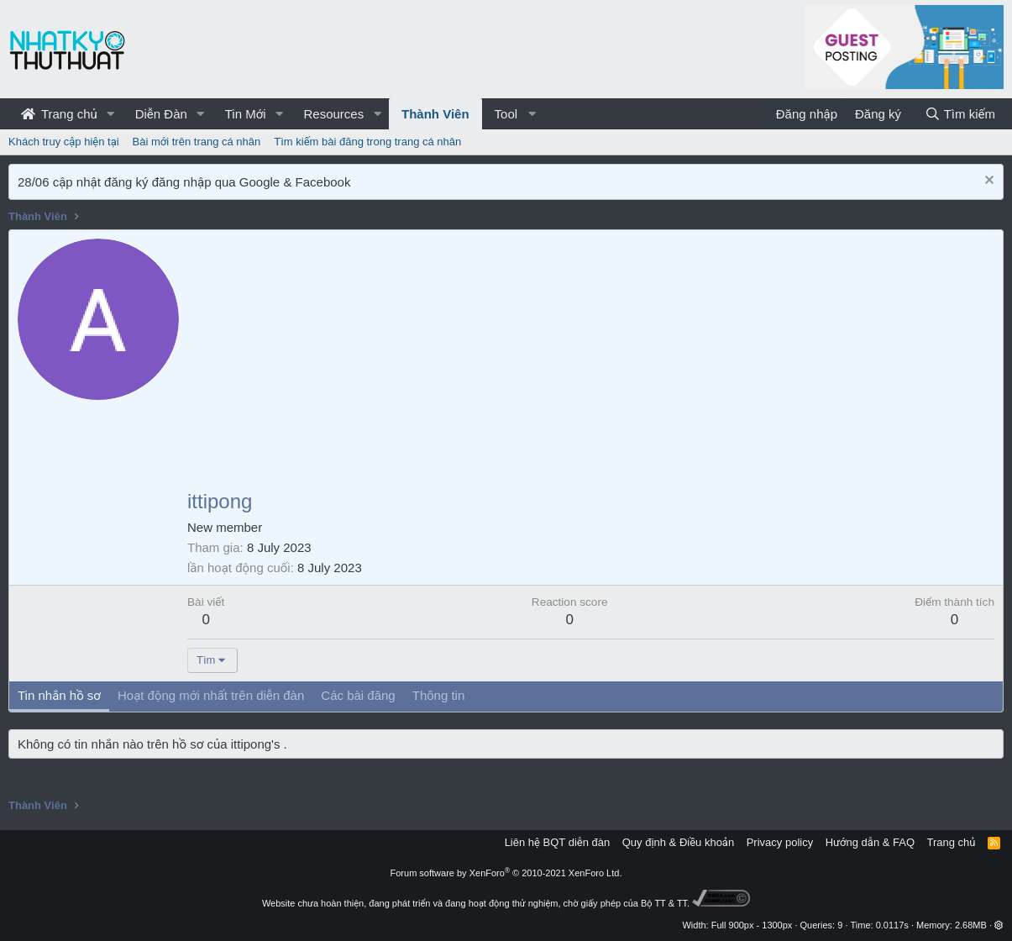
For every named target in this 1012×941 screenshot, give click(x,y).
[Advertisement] (590, 364)
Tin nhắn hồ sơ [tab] (59, 695)
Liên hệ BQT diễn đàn (558, 842)
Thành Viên (435, 114)
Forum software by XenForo (506, 873)
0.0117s (892, 925)
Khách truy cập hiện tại (63, 141)
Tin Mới (245, 114)
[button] (111, 113)
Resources (333, 114)
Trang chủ (59, 114)
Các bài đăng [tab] (358, 695)
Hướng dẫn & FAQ (870, 842)
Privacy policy (780, 842)
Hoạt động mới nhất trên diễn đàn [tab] (211, 695)
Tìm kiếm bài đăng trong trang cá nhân (367, 141)
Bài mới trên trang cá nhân (197, 141)
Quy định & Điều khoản (678, 842)
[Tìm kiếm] (960, 113)
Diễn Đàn (161, 114)
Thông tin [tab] (438, 695)
